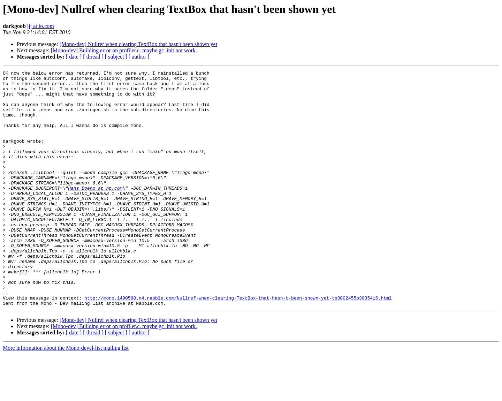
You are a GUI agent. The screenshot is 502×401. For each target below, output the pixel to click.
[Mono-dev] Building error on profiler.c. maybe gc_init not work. (124, 50)
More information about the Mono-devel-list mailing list (66, 395)
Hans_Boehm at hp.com (95, 212)
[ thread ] (93, 57)
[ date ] (74, 57)
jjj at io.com (40, 26)
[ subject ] (116, 57)
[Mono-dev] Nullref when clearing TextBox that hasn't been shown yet (138, 44)
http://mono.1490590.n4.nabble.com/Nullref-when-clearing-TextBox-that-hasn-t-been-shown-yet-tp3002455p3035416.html (237, 344)
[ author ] (139, 57)
